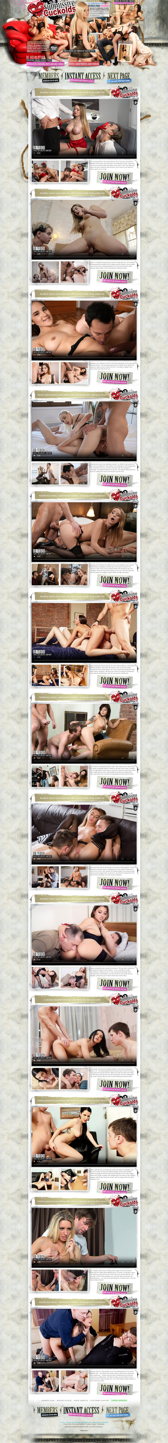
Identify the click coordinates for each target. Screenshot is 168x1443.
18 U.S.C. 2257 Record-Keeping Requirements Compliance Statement (84, 1422)
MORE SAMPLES (81, 1400)
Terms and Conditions (78, 1424)
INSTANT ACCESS (64, 1400)
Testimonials (100, 1424)
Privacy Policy (68, 1424)
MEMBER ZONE (47, 1400)
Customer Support (91, 1424)
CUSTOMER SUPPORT (99, 1400)
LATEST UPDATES (119, 1400)
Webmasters (84, 1430)
